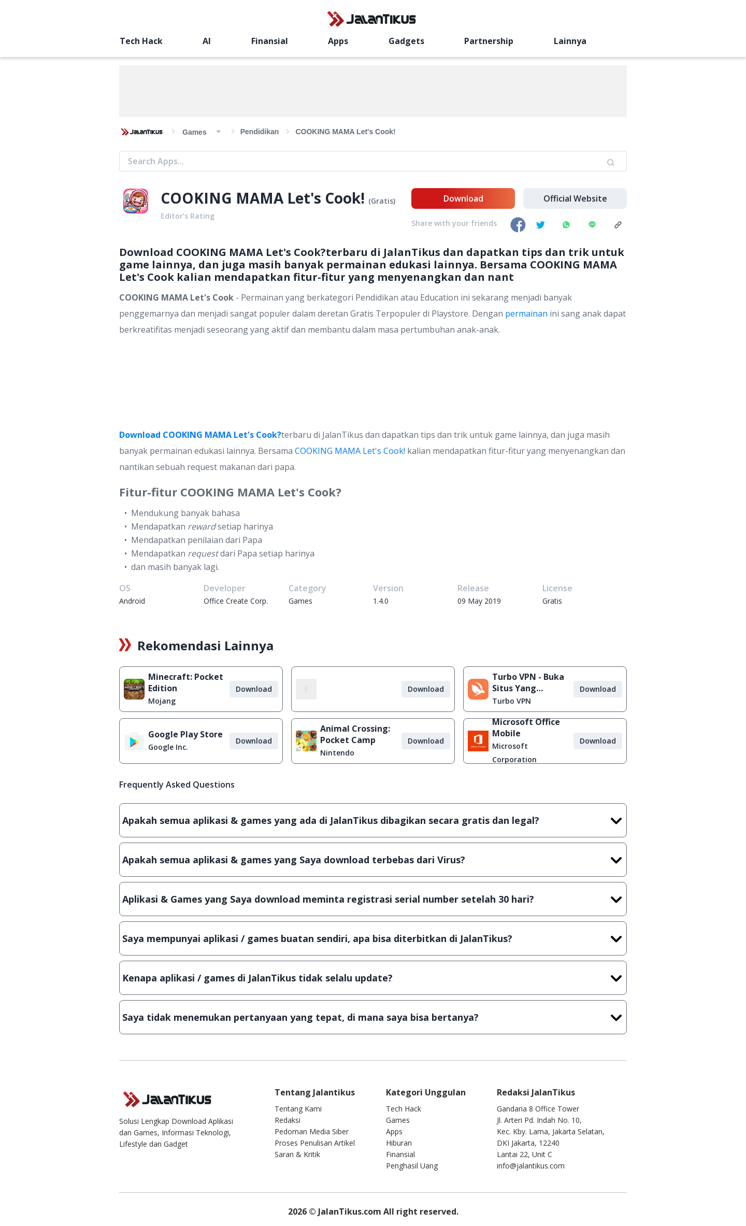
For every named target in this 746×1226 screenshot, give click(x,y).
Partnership (488, 41)
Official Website (575, 198)
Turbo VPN (511, 701)
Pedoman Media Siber (312, 1131)
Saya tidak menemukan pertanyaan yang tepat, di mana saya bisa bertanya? (373, 1017)
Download (463, 198)
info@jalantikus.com (531, 1166)
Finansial (269, 41)
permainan (526, 313)
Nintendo (337, 753)
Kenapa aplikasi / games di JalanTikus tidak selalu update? (373, 978)
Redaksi (287, 1120)
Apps (338, 41)
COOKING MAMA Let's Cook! (350, 451)
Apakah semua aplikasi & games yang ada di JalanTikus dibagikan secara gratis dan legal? (373, 820)
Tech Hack (141, 41)
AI (207, 41)
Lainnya (570, 41)
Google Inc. (168, 747)
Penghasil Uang (412, 1166)
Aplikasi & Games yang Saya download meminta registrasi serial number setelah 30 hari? (373, 899)
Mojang (162, 701)
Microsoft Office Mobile (526, 727)
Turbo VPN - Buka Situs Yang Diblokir (528, 682)
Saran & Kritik (297, 1154)
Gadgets (406, 41)
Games (398, 1120)
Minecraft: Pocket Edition (185, 682)
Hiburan (399, 1143)
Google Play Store (185, 734)
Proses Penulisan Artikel (315, 1143)
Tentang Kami (298, 1109)
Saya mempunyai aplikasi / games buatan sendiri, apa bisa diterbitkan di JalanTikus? (373, 938)
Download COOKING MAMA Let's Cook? (200, 434)
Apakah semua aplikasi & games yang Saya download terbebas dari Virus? (373, 859)
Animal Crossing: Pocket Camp (355, 734)
